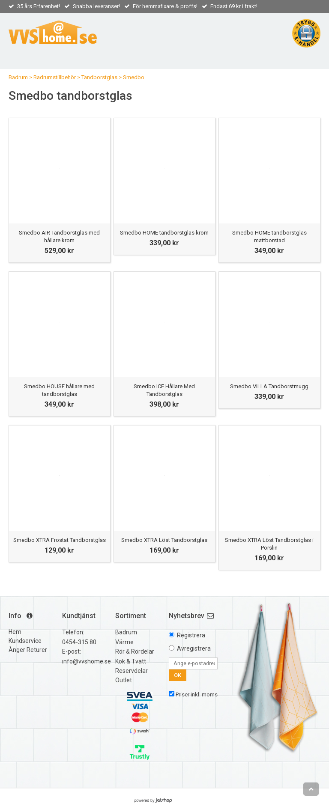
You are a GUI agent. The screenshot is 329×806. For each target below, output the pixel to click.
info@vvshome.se (86, 661)
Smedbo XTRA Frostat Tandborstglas (59, 540)
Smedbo (133, 77)
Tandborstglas (99, 77)
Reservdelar (131, 670)
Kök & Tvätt (130, 661)
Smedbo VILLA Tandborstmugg (269, 386)
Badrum (18, 77)
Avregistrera (194, 648)
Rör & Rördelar (134, 651)
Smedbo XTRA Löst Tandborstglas (164, 540)
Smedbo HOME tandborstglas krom (164, 232)
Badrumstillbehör (54, 77)
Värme (124, 642)
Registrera (191, 635)
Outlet (123, 680)
